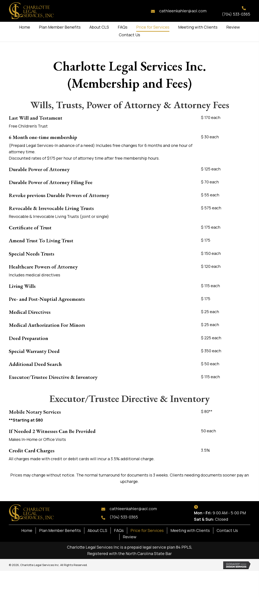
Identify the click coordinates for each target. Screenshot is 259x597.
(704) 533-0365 (236, 14)
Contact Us (227, 530)
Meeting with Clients (190, 530)
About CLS (97, 530)
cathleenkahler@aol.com (182, 10)
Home (26, 530)
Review (129, 536)
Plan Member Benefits (60, 530)
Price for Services (147, 530)
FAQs (119, 530)
